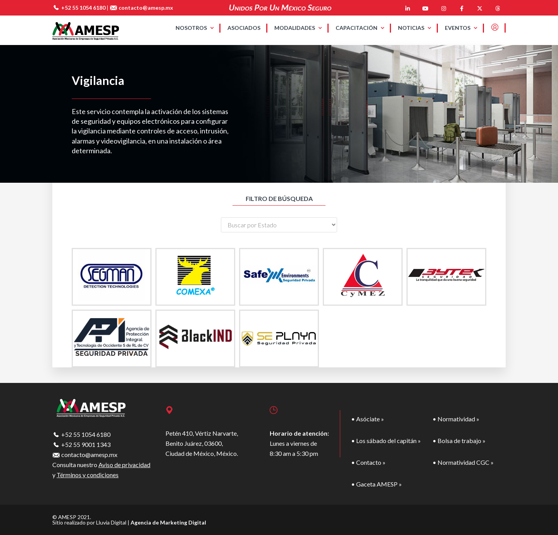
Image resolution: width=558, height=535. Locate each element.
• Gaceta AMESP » (376, 484)
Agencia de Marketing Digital (168, 522)
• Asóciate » (367, 418)
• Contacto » (368, 462)
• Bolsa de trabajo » (459, 440)
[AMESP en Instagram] (444, 8)
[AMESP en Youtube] (425, 8)
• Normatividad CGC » (463, 462)
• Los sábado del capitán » (386, 440)
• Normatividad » (455, 418)
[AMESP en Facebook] (461, 8)
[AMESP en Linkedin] (408, 8)
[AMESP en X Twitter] (480, 8)
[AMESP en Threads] (497, 8)
